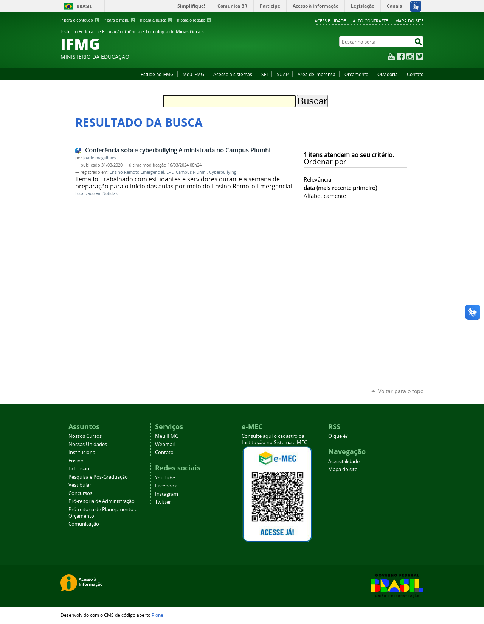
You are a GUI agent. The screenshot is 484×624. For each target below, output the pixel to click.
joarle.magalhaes (99, 157)
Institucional (82, 452)
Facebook (401, 56)
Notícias (110, 193)
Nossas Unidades (87, 444)
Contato (415, 74)
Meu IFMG (193, 74)
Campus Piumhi (191, 172)
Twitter (420, 56)
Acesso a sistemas (232, 74)
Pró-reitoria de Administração (101, 501)
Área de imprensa (316, 74)
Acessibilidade (330, 20)
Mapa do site (409, 20)
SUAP (283, 74)
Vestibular (79, 485)
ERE (170, 172)
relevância (317, 179)
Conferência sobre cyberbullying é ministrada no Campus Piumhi (177, 150)
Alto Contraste (370, 20)
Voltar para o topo (401, 391)
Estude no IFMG (157, 74)
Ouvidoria (387, 74)
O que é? (338, 436)
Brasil (84, 6)
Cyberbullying (222, 172)
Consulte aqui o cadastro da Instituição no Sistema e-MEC (274, 439)
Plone (157, 615)
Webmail (165, 444)
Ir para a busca (156, 20)
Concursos (80, 493)
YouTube (391, 56)
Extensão (78, 468)
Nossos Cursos (85, 436)
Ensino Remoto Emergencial (137, 172)
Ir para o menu (119, 20)
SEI (264, 74)
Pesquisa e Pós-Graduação (98, 477)
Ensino (76, 460)
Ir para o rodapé (194, 20)
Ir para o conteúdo (79, 20)
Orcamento (356, 74)
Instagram (410, 56)
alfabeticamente (325, 195)
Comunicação (83, 524)
